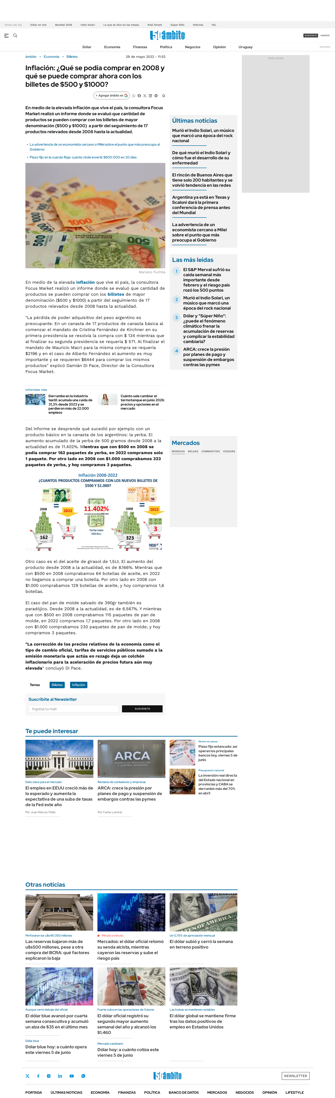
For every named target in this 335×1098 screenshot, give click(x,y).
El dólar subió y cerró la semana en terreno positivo (201, 944)
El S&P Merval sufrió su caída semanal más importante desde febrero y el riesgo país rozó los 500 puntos (206, 280)
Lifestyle (295, 1092)
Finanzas (140, 47)
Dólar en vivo (38, 24)
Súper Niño (177, 24)
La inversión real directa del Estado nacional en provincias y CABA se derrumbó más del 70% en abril (217, 784)
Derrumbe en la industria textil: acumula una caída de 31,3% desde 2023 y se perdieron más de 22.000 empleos (70, 404)
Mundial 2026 (63, 24)
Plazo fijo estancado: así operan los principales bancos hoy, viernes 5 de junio (217, 753)
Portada (33, 1092)
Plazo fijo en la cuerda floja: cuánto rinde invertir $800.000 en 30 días (83, 157)
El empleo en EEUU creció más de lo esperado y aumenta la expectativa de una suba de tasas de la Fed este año (59, 796)
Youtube (71, 1076)
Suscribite (142, 708)
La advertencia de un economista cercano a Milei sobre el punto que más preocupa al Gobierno (199, 232)
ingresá (325, 35)
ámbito (31, 56)
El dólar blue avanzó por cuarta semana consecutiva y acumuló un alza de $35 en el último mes (56, 1021)
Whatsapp (83, 1076)
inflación (85, 282)
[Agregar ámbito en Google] (112, 95)
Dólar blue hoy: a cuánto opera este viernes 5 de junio (56, 1049)
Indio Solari (88, 24)
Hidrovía (198, 24)
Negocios (192, 47)
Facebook (38, 1076)
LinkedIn (60, 1076)
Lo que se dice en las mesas (121, 24)
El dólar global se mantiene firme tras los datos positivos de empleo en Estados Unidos (203, 1021)
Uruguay (246, 47)
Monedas (178, 451)
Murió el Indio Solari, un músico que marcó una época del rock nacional (203, 135)
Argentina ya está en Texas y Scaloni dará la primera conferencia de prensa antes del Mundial (201, 204)
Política (166, 47)
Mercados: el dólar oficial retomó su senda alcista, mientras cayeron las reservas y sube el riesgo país (130, 950)
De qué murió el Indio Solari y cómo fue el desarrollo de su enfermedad (201, 158)
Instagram (49, 1076)
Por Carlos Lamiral (110, 812)
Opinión (219, 47)
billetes (116, 294)
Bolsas (193, 451)
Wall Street (154, 24)
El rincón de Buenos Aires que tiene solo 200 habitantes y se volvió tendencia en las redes (202, 180)
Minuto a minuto (112, 935)
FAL (214, 24)
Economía (112, 47)
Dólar (86, 47)
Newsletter (325, 47)
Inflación (78, 685)
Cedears (229, 451)
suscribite (311, 35)
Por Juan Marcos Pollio (40, 812)
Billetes (72, 56)
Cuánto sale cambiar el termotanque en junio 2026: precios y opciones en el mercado (143, 402)
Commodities (210, 451)
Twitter (27, 1076)
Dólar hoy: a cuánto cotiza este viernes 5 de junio (128, 1052)
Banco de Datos (184, 1092)
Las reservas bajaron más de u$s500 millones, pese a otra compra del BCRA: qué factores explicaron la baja (57, 950)
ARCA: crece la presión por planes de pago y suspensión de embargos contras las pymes (208, 356)
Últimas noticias (66, 1092)
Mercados (217, 1092)
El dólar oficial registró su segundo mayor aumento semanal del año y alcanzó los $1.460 (126, 1024)
